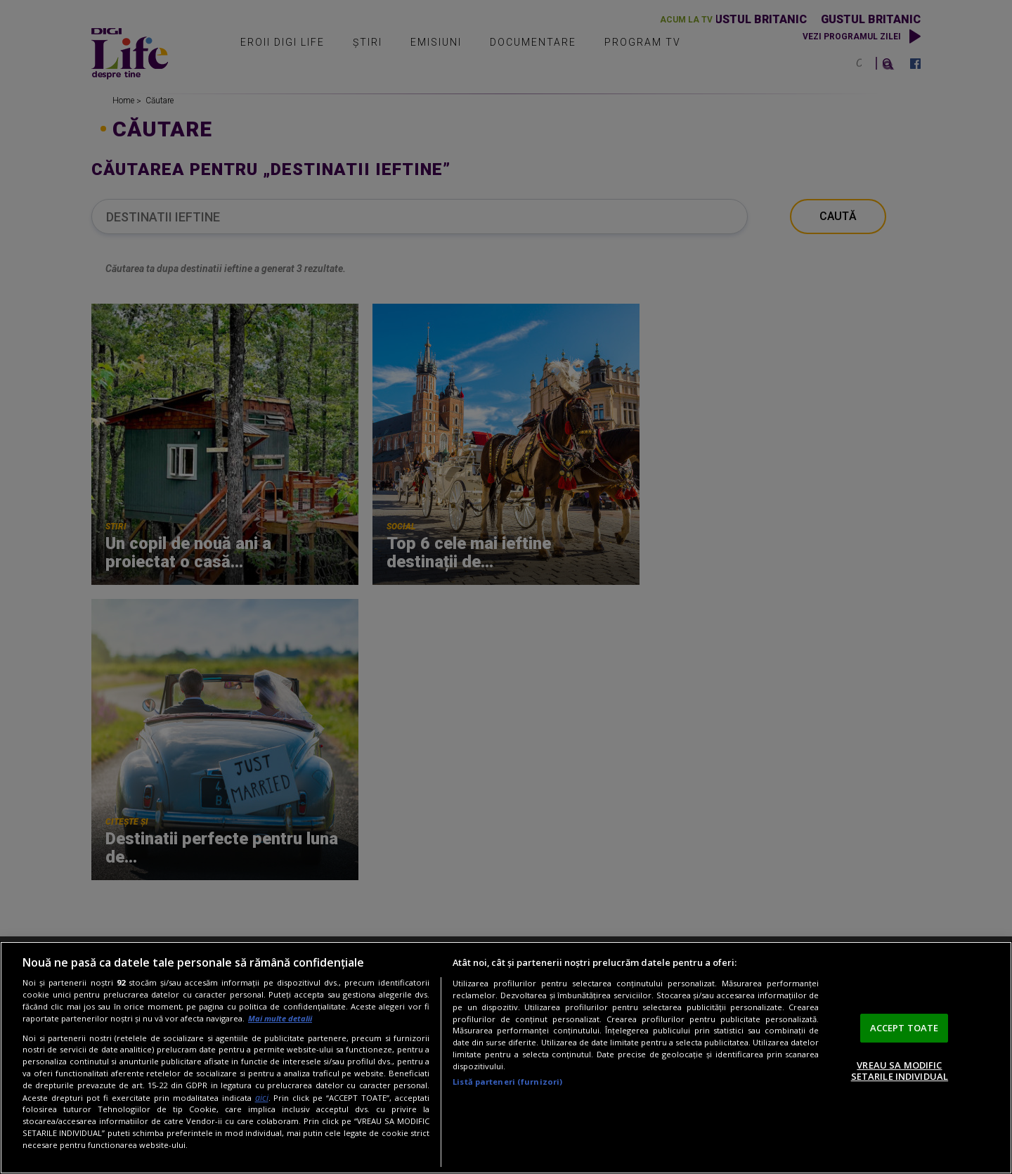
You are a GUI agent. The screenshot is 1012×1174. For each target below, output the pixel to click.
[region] (506, 1057)
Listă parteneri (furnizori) (507, 1081)
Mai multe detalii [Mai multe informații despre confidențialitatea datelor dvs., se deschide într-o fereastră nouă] (280, 1018)
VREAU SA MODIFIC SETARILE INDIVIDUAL (899, 1071)
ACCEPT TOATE (904, 1027)
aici (261, 1098)
